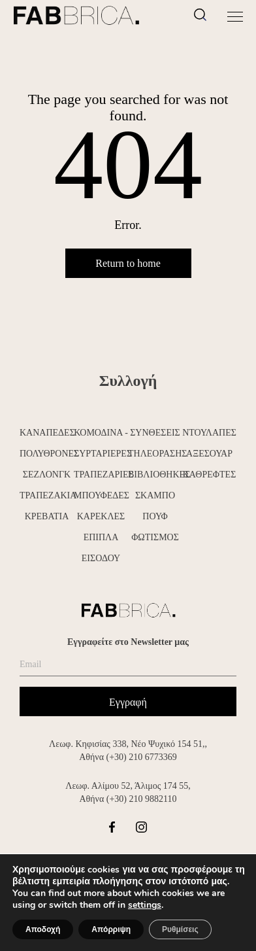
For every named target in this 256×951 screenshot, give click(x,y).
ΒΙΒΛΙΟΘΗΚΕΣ (155, 474)
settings (144, 905)
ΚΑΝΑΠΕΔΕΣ (47, 433)
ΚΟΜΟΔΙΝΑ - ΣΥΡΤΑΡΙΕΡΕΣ (101, 443)
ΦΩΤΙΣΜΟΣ (155, 537)
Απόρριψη (111, 929)
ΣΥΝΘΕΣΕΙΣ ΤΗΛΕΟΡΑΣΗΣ (155, 443)
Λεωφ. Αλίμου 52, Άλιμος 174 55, (127, 786)
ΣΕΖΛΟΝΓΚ (47, 474)
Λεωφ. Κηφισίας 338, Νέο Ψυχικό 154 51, (126, 744)
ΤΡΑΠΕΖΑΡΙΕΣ (101, 474)
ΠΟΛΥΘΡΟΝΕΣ (47, 453)
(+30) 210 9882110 (141, 799)
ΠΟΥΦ (154, 516)
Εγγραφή (128, 702)
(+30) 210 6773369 (141, 757)
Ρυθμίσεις (180, 929)
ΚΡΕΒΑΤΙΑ (47, 516)
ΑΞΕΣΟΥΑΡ (209, 453)
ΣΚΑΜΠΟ (155, 495)
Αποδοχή (42, 929)
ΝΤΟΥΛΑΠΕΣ (209, 433)
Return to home (128, 263)
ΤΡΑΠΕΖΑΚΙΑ (47, 495)
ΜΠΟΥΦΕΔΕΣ (101, 495)
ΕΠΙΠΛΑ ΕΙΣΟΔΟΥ (101, 547)
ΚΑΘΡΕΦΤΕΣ (209, 474)
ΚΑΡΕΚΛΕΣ (101, 516)
